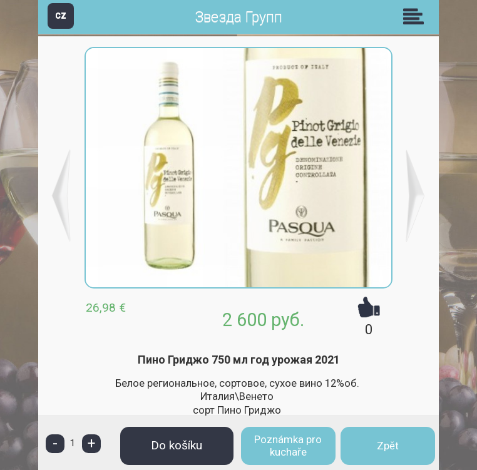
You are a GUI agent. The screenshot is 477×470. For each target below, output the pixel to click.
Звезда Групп (238, 17)
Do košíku (176, 445)
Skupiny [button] (416, 16)
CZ (60, 15)
